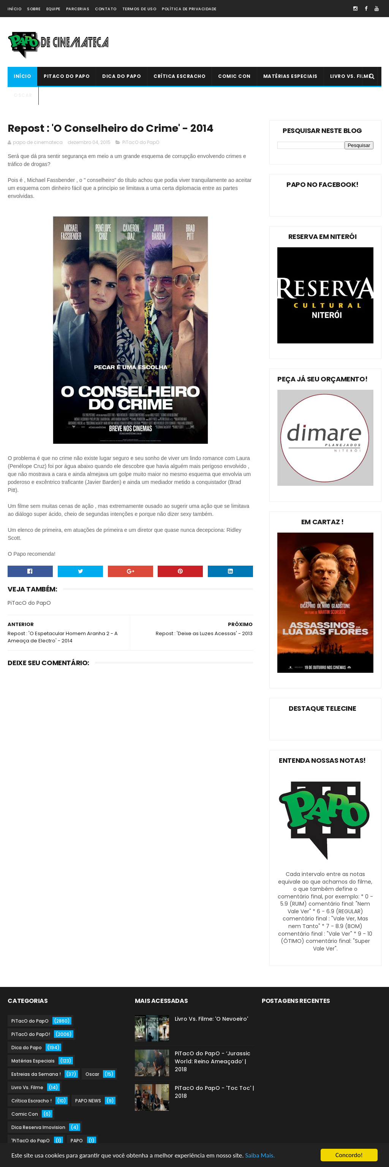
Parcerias (78, 9)
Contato (106, 9)
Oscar (23, 95)
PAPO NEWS (88, 1100)
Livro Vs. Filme (351, 76)
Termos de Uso (139, 9)
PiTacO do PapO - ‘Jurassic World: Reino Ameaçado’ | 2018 (212, 1061)
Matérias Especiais (290, 76)
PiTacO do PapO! (30, 1034)
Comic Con (234, 76)
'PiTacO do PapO (30, 1140)
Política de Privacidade (189, 9)
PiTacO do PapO (67, 76)
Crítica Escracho (179, 76)
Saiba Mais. (260, 1156)
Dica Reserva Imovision (38, 1127)
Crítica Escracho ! (31, 1100)
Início (14, 9)
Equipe (53, 9)
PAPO (77, 1140)
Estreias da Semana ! (36, 1074)
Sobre (34, 9)
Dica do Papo (121, 76)
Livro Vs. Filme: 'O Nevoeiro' (211, 1019)
